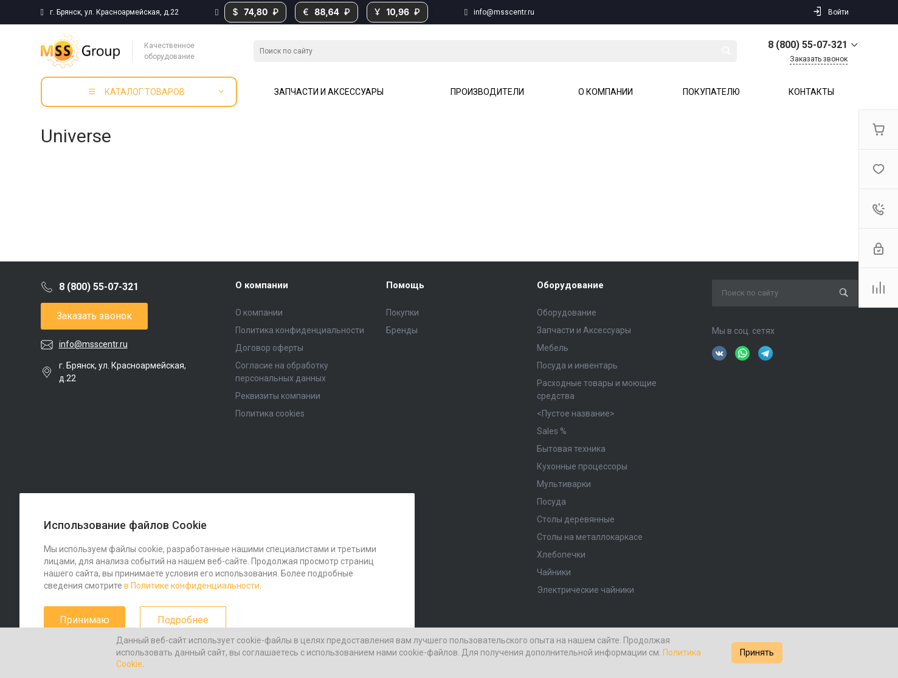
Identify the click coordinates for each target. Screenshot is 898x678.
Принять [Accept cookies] (757, 652)
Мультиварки (564, 484)
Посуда (551, 502)
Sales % (552, 431)
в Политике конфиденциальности (192, 585)
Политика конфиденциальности (299, 330)
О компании (261, 285)
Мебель (552, 348)
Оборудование (570, 285)
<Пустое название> (576, 413)
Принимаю (84, 620)
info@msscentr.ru (504, 12)
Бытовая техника (571, 449)
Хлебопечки (561, 554)
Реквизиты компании (277, 396)
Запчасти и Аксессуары (584, 330)
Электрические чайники (585, 590)
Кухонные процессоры (582, 466)
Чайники (554, 572)
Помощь (405, 285)
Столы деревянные (576, 519)
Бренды (402, 330)
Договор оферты (269, 348)
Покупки (402, 312)
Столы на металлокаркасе (590, 537)
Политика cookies (270, 413)
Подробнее (183, 620)
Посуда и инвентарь (577, 365)
